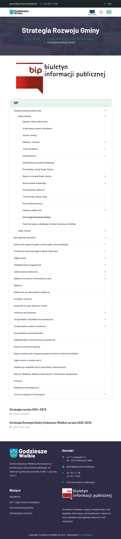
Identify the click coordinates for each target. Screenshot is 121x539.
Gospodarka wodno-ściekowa (60, 326)
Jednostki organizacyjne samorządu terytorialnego (60, 244)
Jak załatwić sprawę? (60, 237)
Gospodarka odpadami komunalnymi (60, 319)
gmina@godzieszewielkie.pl (23, 3)
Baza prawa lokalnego (64, 183)
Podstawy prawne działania (37, 128)
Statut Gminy (30, 135)
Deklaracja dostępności (26, 387)
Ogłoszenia (60, 258)
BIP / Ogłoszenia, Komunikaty (25, 502)
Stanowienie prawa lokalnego (38, 162)
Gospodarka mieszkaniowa (28, 333)
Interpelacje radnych (34, 189)
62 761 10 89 (73, 476)
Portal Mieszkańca (32, 203)
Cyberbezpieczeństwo (21, 513)
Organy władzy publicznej (60, 110)
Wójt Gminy (62, 230)
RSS (107, 3)
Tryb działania (64, 149)
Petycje (18, 380)
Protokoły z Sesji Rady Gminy (38, 169)
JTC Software (86, 534)
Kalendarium (64, 155)
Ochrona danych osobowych (81, 482)
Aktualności (15, 496)
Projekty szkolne (23, 298)
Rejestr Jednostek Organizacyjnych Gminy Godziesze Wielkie (46, 353)
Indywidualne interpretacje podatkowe (34, 339)
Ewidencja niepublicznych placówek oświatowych (40, 367)
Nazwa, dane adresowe (35, 121)
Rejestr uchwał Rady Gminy (64, 176)
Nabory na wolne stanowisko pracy (60, 278)
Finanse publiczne (64, 210)
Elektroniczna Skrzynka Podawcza (32, 292)
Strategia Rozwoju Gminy (37, 217)
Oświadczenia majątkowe (60, 265)
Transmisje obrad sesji (35, 196)
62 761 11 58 (48, 3)
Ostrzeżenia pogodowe (21, 507)
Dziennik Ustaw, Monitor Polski (30, 305)
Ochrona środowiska (60, 312)
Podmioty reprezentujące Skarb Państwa (60, 251)
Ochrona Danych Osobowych (60, 394)
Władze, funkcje (64, 142)
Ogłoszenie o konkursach (27, 360)
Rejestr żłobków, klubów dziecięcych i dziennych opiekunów (45, 373)
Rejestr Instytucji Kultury (27, 346)
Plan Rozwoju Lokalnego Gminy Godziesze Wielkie (49, 223)
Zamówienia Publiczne (60, 271)
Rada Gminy (62, 116)
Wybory (18, 285)
